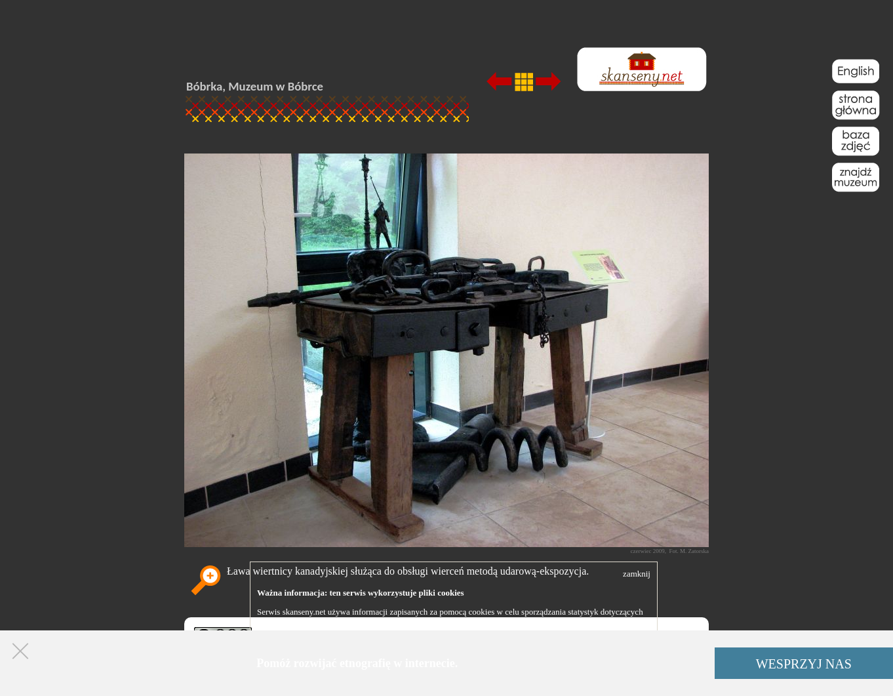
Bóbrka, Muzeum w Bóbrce (254, 86)
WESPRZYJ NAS (804, 664)
